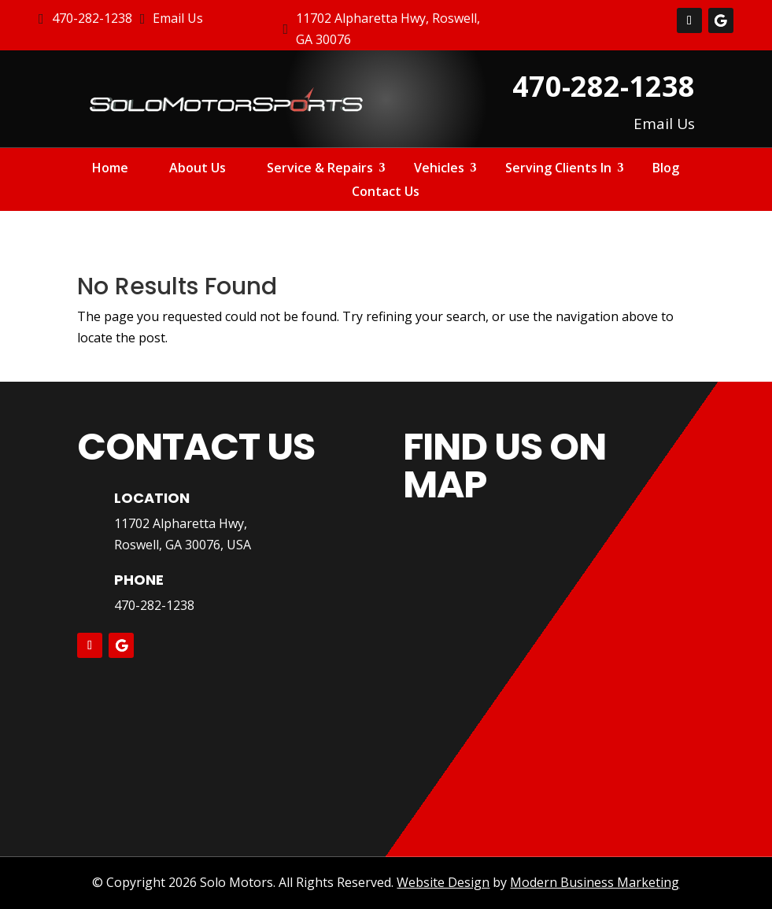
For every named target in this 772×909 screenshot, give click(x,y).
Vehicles (439, 169)
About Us (197, 169)
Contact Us (385, 193)
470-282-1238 (154, 605)
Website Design (443, 882)
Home (110, 169)
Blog (665, 169)
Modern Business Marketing (594, 882)
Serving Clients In (558, 169)
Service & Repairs (320, 169)
